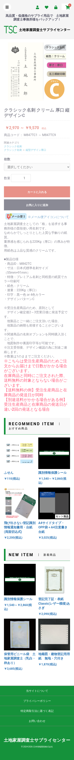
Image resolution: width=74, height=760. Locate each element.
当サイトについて (37, 690)
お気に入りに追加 (37, 205)
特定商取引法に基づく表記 (37, 710)
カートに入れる (37, 192)
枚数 (7, 159)
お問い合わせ (37, 721)
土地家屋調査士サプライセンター (37, 740)
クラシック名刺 (13, 146)
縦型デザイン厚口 (36, 149)
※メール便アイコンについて (36, 217)
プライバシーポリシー (37, 700)
